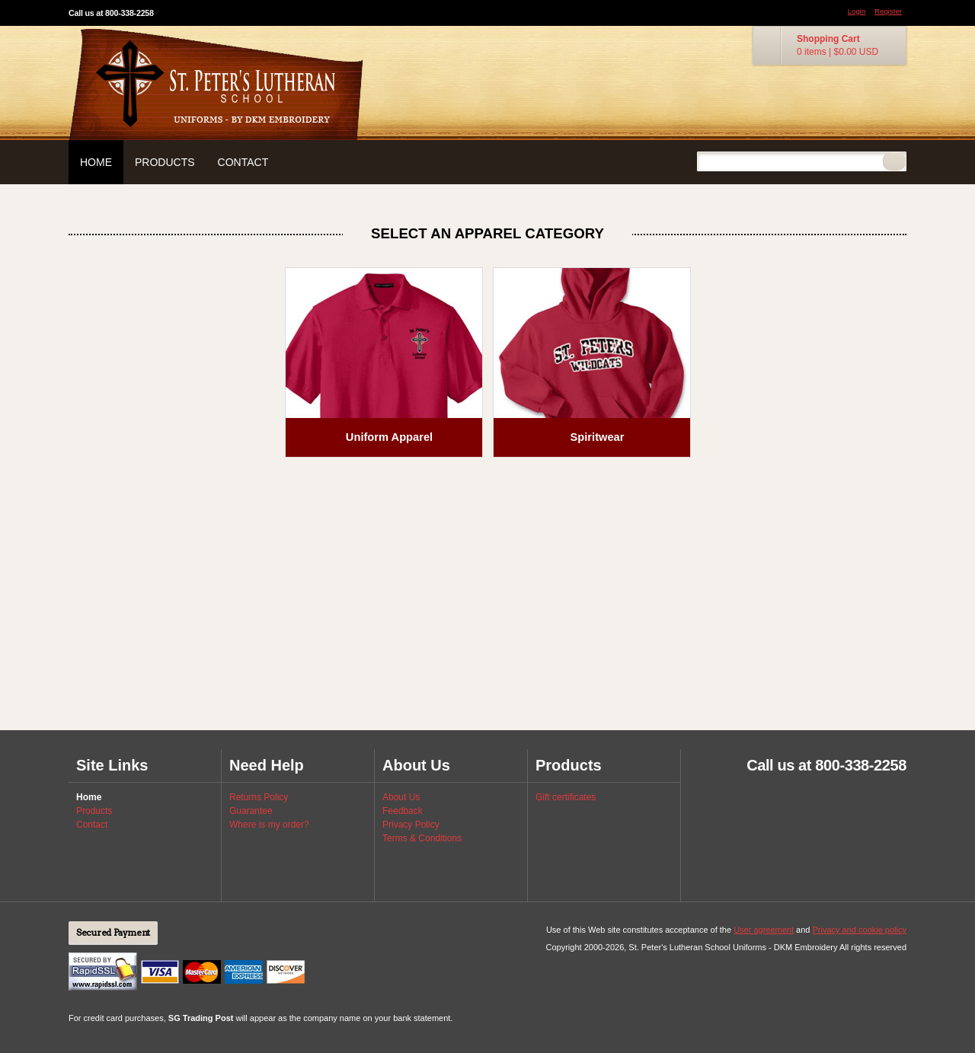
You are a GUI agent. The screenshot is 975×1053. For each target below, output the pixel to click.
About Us (401, 797)
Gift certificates (565, 797)
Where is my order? (269, 824)
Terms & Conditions (422, 838)
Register (888, 11)
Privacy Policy (411, 824)
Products (165, 162)
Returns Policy (258, 797)
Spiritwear (598, 437)
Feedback (402, 811)
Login (856, 11)
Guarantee (251, 811)
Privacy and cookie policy (859, 929)
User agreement (764, 929)
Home (96, 162)
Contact (243, 162)
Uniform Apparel (389, 437)
